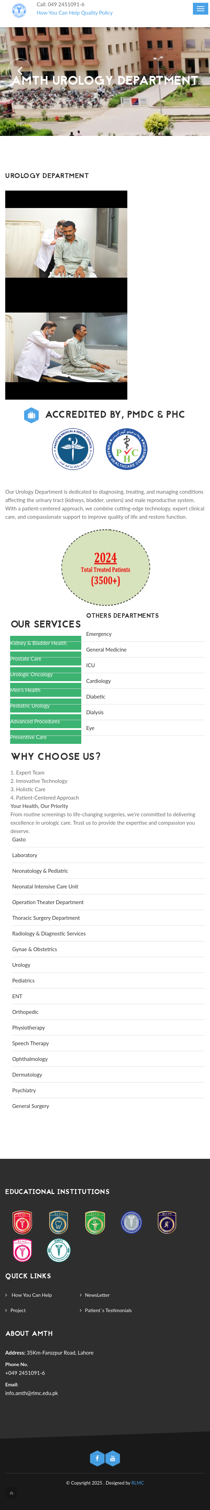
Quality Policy (97, 12)
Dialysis (95, 712)
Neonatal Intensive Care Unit (45, 886)
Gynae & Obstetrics (34, 949)
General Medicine (106, 649)
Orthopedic (25, 1012)
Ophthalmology (30, 1059)
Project (17, 1310)
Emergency (99, 634)
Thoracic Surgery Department (46, 918)
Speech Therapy (30, 1043)
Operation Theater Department (48, 902)
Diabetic (95, 696)
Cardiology (98, 681)
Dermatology (27, 1074)
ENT (17, 996)
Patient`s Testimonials (108, 1310)
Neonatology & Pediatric (40, 871)
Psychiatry (24, 1090)
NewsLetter (97, 1295)
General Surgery (30, 1106)
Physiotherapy (28, 1027)
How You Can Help (58, 12)
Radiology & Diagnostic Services (49, 933)
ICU (90, 665)
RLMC (138, 1483)
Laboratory (24, 855)
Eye (90, 728)
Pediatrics (23, 980)
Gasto (19, 839)
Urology (21, 965)
